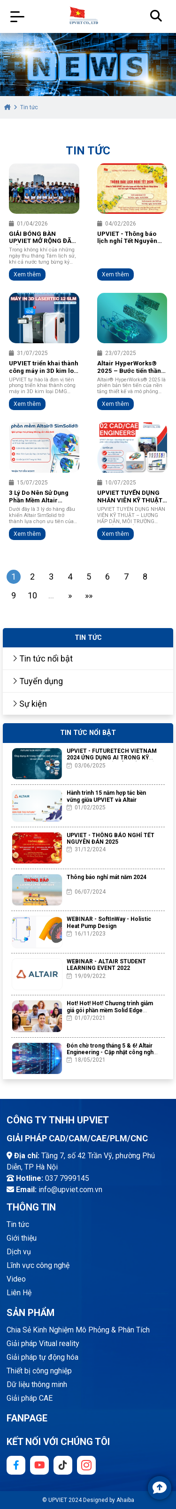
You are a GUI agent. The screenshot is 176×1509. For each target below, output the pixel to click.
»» (88, 595)
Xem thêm (27, 274)
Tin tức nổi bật (42, 658)
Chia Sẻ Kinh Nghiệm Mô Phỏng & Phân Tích (78, 1329)
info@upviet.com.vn (70, 1189)
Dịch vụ (19, 1251)
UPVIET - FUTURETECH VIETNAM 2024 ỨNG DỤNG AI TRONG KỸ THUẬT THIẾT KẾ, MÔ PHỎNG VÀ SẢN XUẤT (112, 761)
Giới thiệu (22, 1238)
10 (32, 595)
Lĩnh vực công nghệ (38, 1265)
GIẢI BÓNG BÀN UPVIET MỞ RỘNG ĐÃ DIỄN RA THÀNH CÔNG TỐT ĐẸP (42, 237)
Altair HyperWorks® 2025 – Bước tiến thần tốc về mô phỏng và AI (129, 367)
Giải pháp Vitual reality (43, 1343)
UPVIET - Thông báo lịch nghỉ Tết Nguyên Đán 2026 (127, 237)
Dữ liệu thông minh (37, 1384)
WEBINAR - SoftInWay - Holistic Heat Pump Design (109, 922)
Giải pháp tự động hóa (42, 1357)
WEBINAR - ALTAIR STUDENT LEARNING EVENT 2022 (106, 964)
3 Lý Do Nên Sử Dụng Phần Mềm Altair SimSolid (39, 496)
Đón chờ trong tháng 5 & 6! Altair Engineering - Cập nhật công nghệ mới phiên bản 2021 (111, 1052)
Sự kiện (29, 704)
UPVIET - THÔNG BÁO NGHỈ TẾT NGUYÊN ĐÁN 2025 (110, 838)
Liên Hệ (19, 1292)
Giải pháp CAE (30, 1398)
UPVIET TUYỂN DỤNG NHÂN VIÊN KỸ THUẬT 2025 (129, 496)
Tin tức (18, 1224)
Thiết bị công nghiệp (39, 1370)
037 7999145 (67, 1178)
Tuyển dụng (37, 681)
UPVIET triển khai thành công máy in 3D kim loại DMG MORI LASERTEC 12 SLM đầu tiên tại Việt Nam (44, 367)
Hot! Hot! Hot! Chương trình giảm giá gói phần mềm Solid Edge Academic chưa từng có (110, 1010)
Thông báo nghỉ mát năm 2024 (106, 877)
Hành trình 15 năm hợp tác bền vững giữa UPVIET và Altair (106, 796)
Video (16, 1279)
